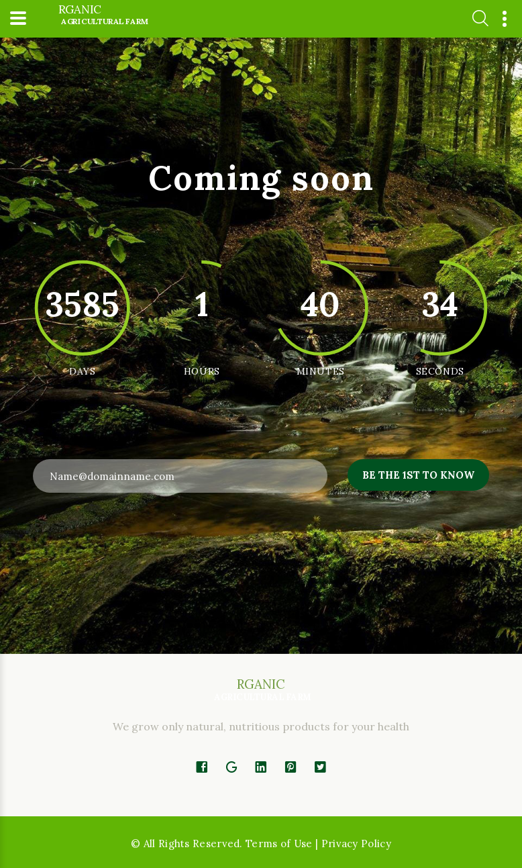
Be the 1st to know (418, 475)
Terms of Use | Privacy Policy (318, 843)
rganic (103, 15)
